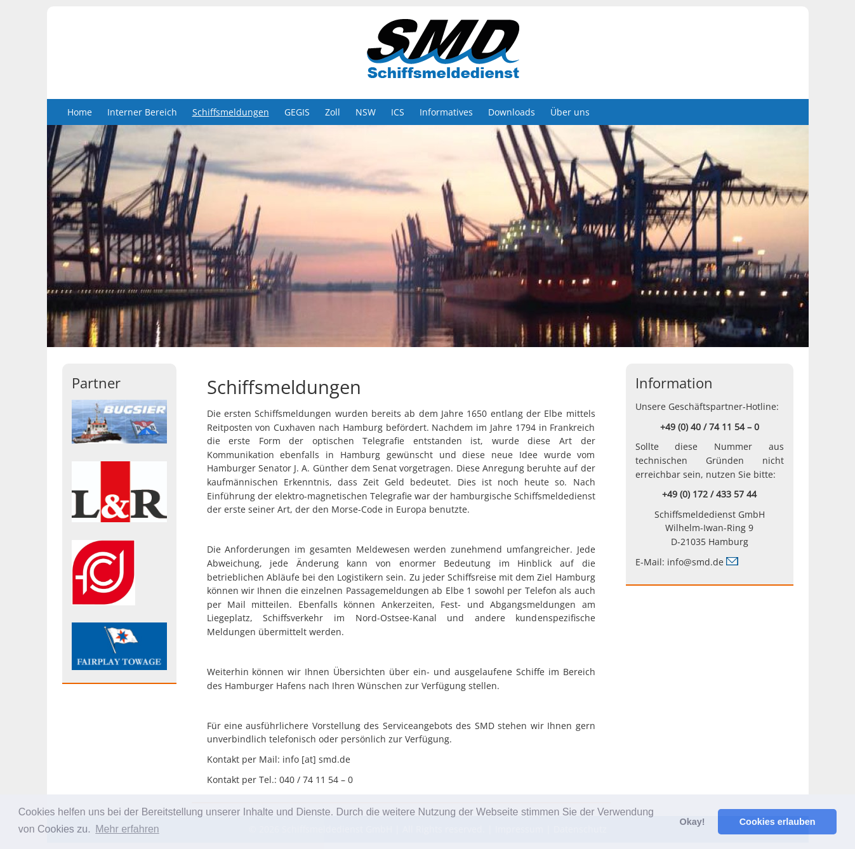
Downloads (511, 112)
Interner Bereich (142, 112)
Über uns (570, 112)
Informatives (446, 112)
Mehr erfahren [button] (127, 829)
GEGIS (297, 112)
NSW (365, 112)
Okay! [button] (692, 822)
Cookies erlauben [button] (777, 822)
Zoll (332, 112)
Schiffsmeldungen (230, 112)
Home (79, 112)
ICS (397, 112)
